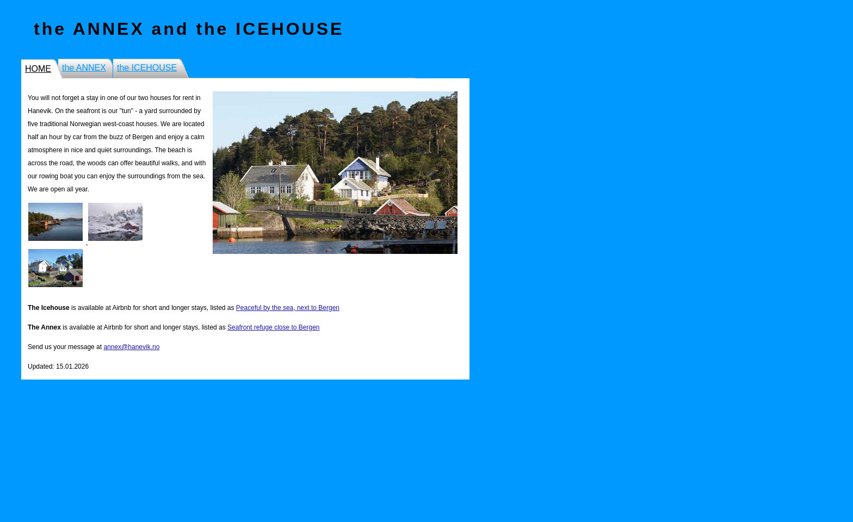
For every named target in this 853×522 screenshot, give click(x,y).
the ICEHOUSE (147, 67)
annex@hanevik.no (131, 347)
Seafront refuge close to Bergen (273, 327)
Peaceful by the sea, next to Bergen (287, 308)
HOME (38, 68)
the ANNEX (84, 67)
